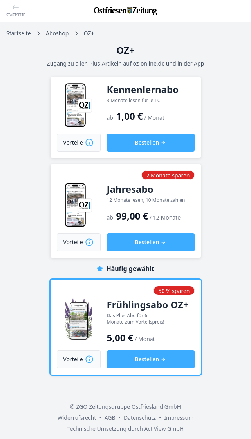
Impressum (178, 417)
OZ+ (89, 33)
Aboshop (57, 33)
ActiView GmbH (164, 428)
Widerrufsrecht (77, 417)
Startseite (18, 33)
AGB (110, 417)
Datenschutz (140, 417)
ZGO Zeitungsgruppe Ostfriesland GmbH (128, 406)
